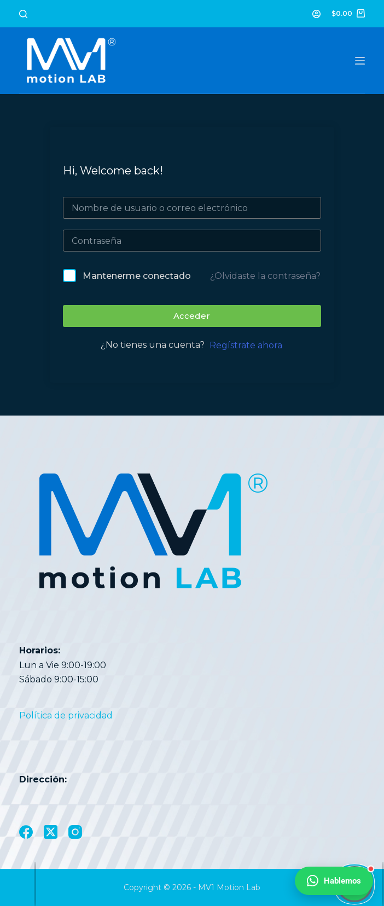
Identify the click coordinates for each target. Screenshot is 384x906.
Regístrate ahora (246, 345)
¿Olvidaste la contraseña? (265, 276)
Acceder (191, 316)
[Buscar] (23, 14)
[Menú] (360, 61)
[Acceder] (316, 14)
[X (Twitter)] (50, 832)
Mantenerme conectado (137, 276)
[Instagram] (75, 832)
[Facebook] (26, 832)
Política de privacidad (66, 715)
